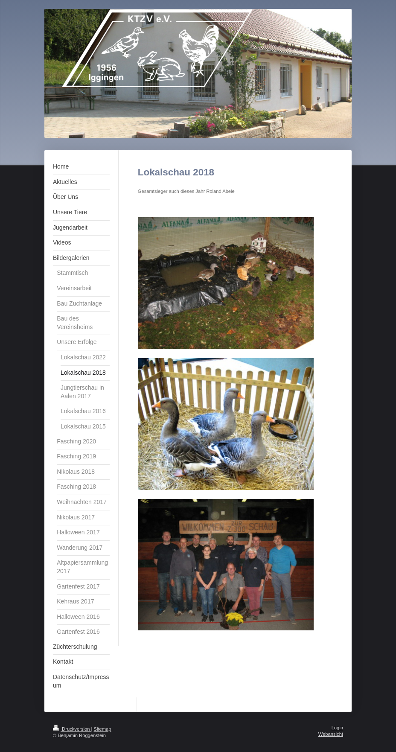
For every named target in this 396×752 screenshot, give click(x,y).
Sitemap (102, 729)
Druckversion (72, 729)
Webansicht (330, 734)
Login (337, 727)
